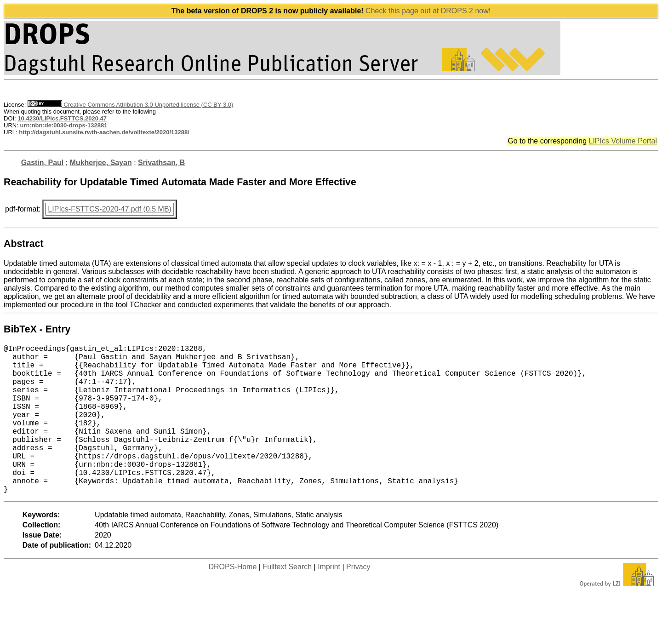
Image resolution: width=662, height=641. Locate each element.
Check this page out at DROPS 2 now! (428, 11)
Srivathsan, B (161, 162)
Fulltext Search (287, 600)
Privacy (358, 600)
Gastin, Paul (42, 162)
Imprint (329, 600)
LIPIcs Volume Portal (622, 141)
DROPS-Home (232, 600)
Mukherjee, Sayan (101, 162)
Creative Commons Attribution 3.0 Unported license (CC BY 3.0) (130, 104)
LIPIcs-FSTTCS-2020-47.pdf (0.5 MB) (109, 209)
